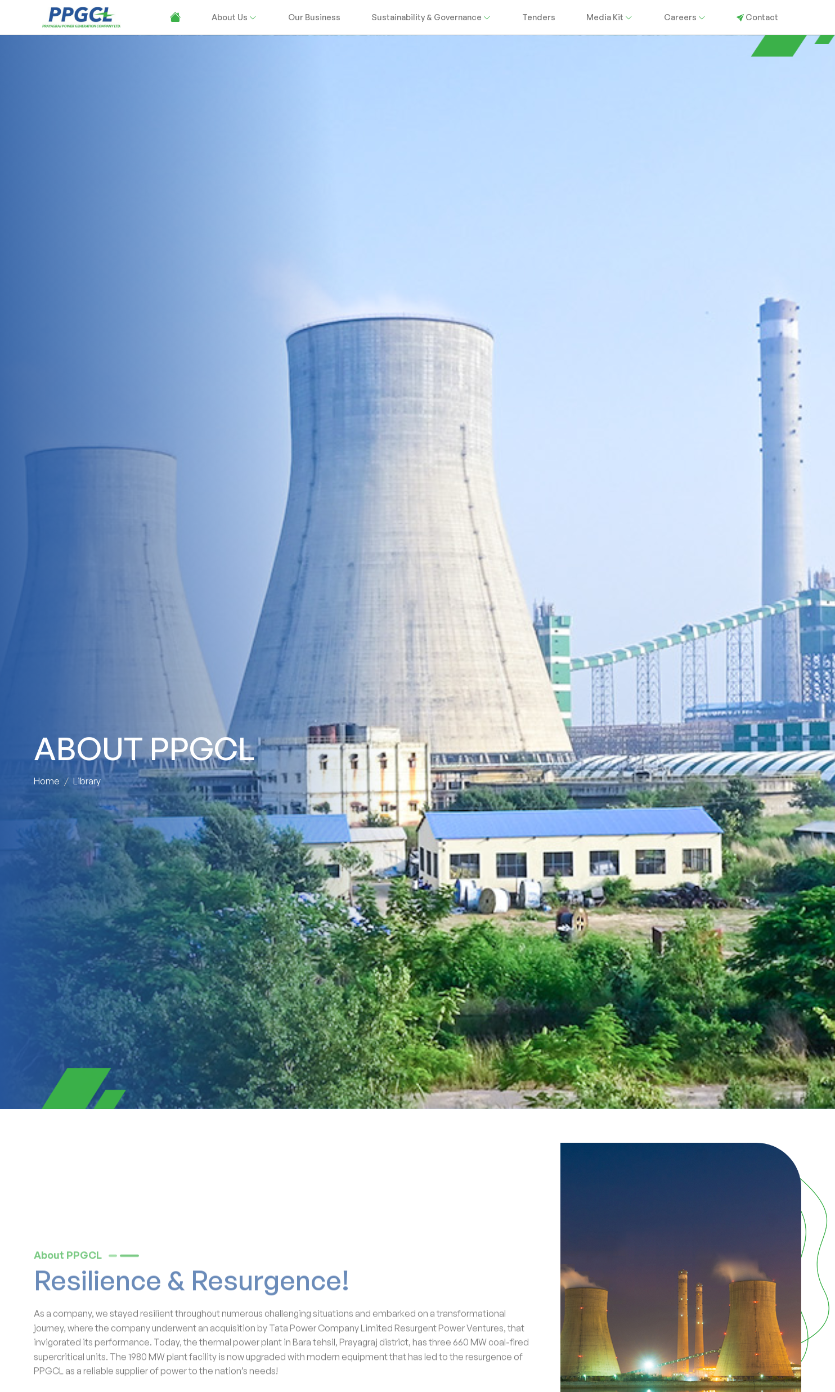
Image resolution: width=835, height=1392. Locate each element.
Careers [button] (685, 17)
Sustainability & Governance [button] (431, 17)
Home (47, 781)
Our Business (314, 17)
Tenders (538, 17)
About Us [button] (234, 17)
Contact (757, 17)
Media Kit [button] (609, 17)
